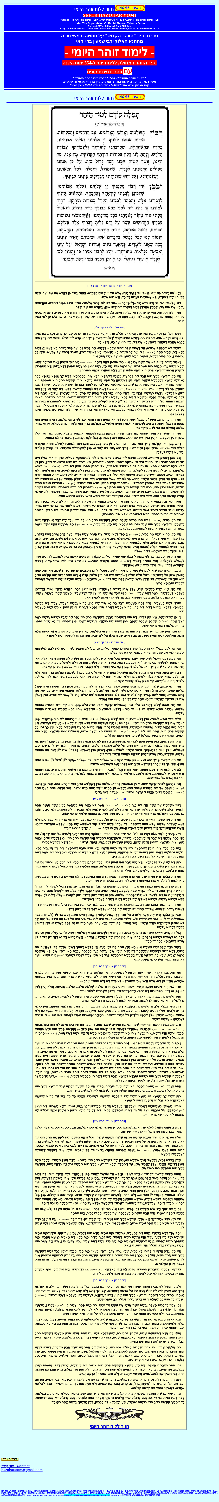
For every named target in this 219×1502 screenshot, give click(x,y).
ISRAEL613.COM (25, 1491)
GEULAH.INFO (20, 1493)
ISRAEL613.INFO (57, 1491)
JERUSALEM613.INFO (77, 1493)
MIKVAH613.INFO (164, 1491)
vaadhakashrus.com (93, 1491)
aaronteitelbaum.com (13, 1495)
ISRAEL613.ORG (73, 1491)
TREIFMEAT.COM (152, 1495)
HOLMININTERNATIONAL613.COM (140, 1491)
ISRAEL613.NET (41, 1491)
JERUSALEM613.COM (56, 1493)
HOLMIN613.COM (181, 1491)
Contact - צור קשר (15, 1466)
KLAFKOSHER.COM (114, 1491)
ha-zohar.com (8, 1491)
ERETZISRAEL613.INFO (201, 1491)
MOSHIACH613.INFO (115, 1493)
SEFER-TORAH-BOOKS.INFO (157, 1493)
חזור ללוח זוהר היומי (94, 98)
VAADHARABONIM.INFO (205, 1493)
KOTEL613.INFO (96, 1493)
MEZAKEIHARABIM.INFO (133, 1495)
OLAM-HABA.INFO (134, 1493)
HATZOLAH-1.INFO (36, 1493)
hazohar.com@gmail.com (22, 1470)
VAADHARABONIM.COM (182, 1493)
